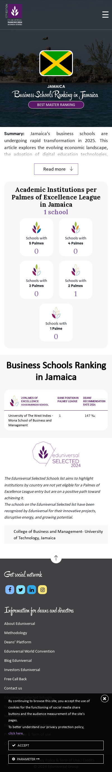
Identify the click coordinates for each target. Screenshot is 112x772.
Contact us (13, 688)
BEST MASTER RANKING (56, 105)
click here (15, 733)
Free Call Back (15, 679)
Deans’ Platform (17, 642)
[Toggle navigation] (105, 15)
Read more (58, 168)
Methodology (15, 632)
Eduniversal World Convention (29, 651)
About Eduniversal (19, 623)
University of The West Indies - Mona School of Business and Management (30, 420)
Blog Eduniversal (18, 660)
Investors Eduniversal (22, 669)
